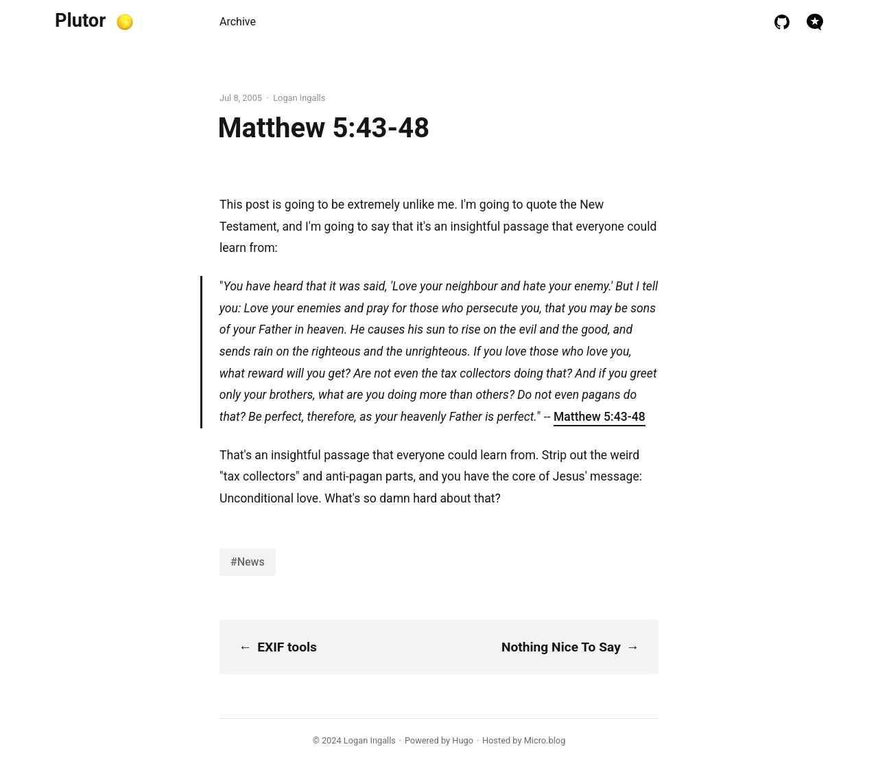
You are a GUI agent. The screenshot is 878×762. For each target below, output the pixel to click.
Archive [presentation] (238, 21)
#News (247, 561)
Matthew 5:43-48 (599, 417)
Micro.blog (545, 740)
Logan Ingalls (370, 740)
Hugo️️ (462, 740)
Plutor (80, 21)
